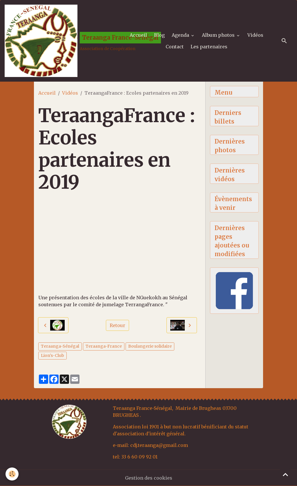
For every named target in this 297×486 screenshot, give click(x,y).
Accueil (138, 35)
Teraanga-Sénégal (60, 346)
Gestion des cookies (148, 478)
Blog (159, 35)
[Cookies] (12, 474)
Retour (117, 325)
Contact (175, 46)
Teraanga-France (104, 346)
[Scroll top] (285, 474)
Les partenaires (209, 46)
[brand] (62, 41)
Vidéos (255, 35)
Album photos (219, 35)
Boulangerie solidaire (150, 346)
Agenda (181, 35)
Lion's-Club (52, 355)
